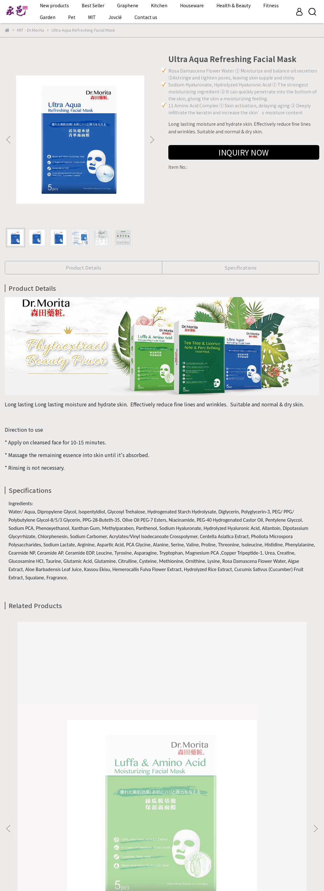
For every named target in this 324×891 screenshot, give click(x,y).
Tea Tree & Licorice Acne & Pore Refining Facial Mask (162, 747)
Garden (47, 17)
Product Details (83, 267)
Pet (71, 17)
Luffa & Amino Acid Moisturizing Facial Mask (61, 747)
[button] (152, 139)
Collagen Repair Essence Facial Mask (263, 744)
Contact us (145, 17)
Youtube (71, 851)
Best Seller (93, 5)
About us (14, 827)
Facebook (15, 851)
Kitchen (159, 5)
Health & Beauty (233, 5)
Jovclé (115, 17)
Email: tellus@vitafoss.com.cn (36, 797)
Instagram (44, 851)
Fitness (271, 5)
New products (54, 5)
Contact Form (46, 827)
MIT (92, 17)
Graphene (127, 5)
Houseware (192, 5)
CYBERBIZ (132, 875)
